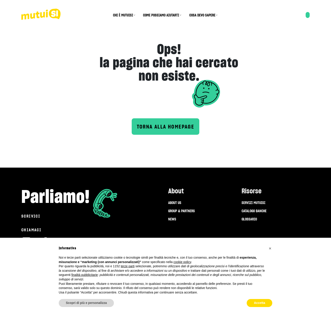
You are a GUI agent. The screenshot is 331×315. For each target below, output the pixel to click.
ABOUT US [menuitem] (174, 202)
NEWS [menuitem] (172, 219)
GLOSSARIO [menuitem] (249, 219)
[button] (270, 248)
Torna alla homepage (165, 126)
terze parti (128, 266)
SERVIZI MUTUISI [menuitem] (253, 202)
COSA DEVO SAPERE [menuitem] (202, 15)
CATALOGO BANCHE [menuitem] (254, 211)
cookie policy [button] (182, 262)
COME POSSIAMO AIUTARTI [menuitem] (161, 15)
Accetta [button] (259, 303)
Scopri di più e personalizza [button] (86, 303)
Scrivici (30, 216)
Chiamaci (31, 229)
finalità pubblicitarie (84, 275)
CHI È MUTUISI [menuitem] (123, 15)
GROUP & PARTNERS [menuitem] (181, 211)
